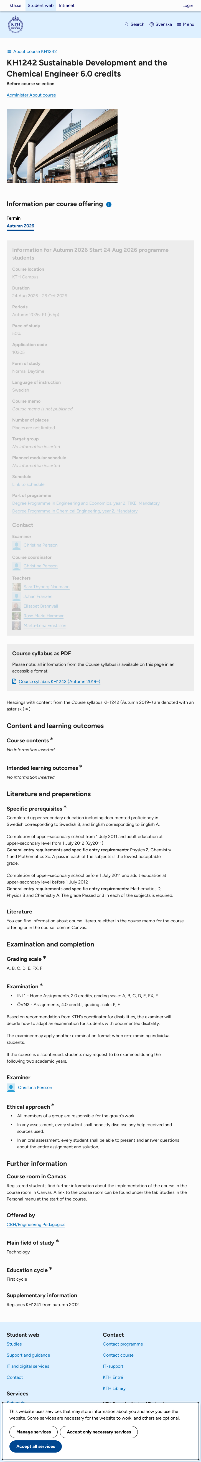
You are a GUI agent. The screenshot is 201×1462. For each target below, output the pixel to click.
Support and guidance (28, 1355)
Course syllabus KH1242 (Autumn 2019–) (59, 681)
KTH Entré (113, 1377)
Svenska (164, 24)
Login (187, 5)
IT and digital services (28, 1366)
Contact (15, 1377)
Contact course (118, 1355)
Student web (41, 5)
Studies (14, 1344)
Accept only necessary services (99, 1432)
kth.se (15, 5)
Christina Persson (35, 1087)
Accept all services (35, 1446)
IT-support (113, 1366)
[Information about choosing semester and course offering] (109, 204)
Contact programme (123, 1344)
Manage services (33, 1432)
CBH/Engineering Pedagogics (36, 1224)
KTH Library (114, 1388)
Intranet (67, 5)
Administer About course (31, 95)
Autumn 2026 (20, 226)
